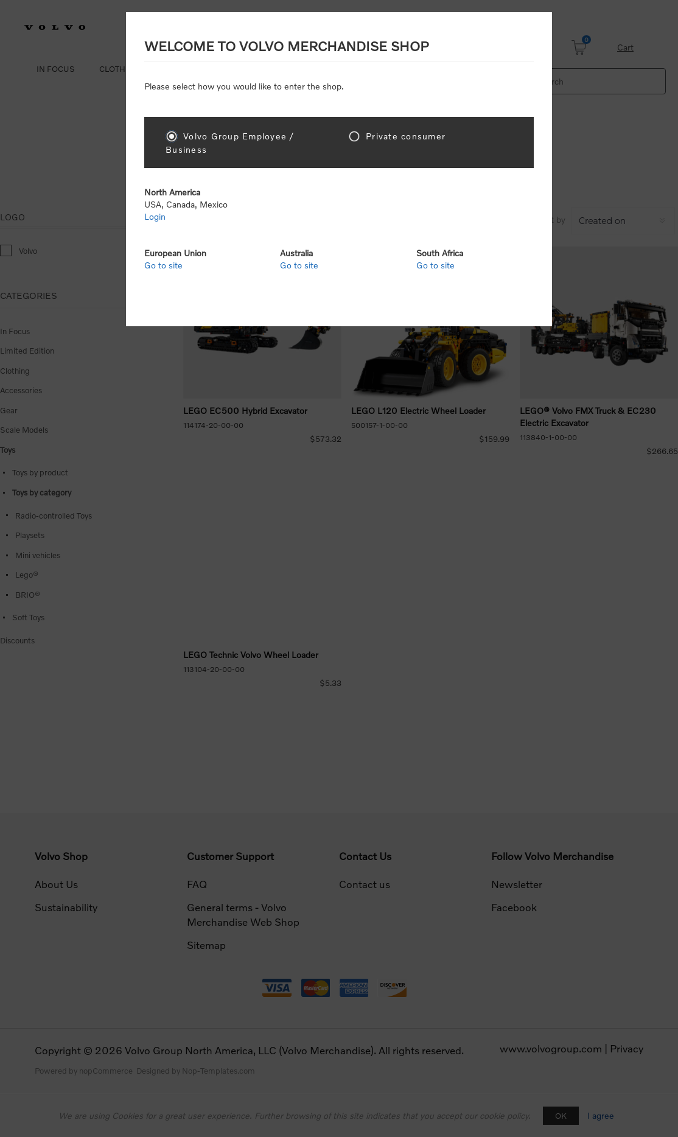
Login (155, 216)
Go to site (163, 265)
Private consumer (406, 136)
